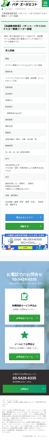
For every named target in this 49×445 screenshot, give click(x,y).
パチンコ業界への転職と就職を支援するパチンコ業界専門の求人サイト (24, 403)
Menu (45, 4)
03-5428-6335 (24, 279)
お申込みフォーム (21, 318)
